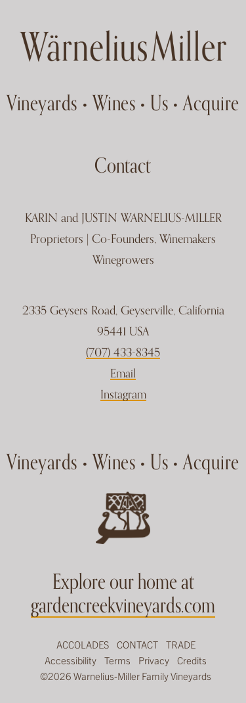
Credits (192, 660)
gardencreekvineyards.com (123, 604)
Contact (137, 644)
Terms (117, 660)
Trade (180, 644)
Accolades (82, 644)
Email (123, 373)
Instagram (123, 394)
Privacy (153, 660)
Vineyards (42, 102)
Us (159, 102)
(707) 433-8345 (123, 352)
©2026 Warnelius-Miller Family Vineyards (125, 676)
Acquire (211, 102)
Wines (114, 102)
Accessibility (70, 660)
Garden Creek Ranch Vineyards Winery (123, 46)
